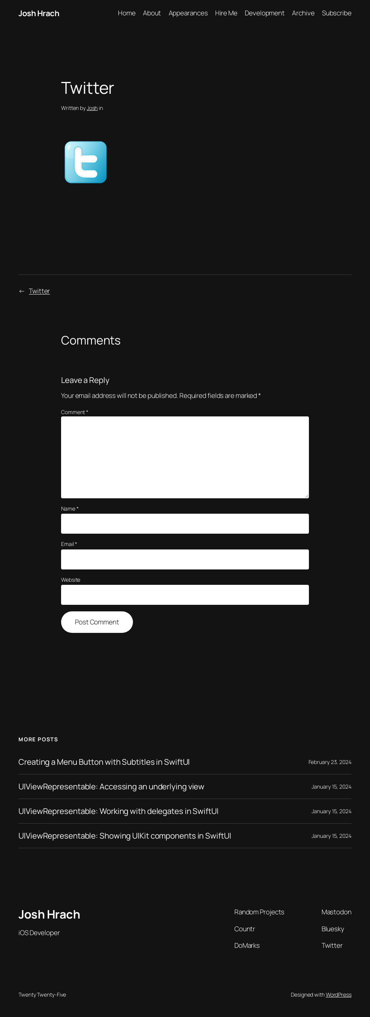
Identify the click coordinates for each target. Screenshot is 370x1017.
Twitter (39, 290)
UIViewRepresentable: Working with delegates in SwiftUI (118, 811)
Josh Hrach (38, 13)
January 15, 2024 (331, 786)
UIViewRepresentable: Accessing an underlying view (111, 786)
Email (69, 544)
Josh (92, 108)
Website (70, 579)
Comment (74, 412)
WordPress (339, 994)
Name (69, 508)
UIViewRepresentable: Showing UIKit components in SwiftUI (124, 835)
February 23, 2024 (330, 762)
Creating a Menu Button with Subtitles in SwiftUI (104, 761)
